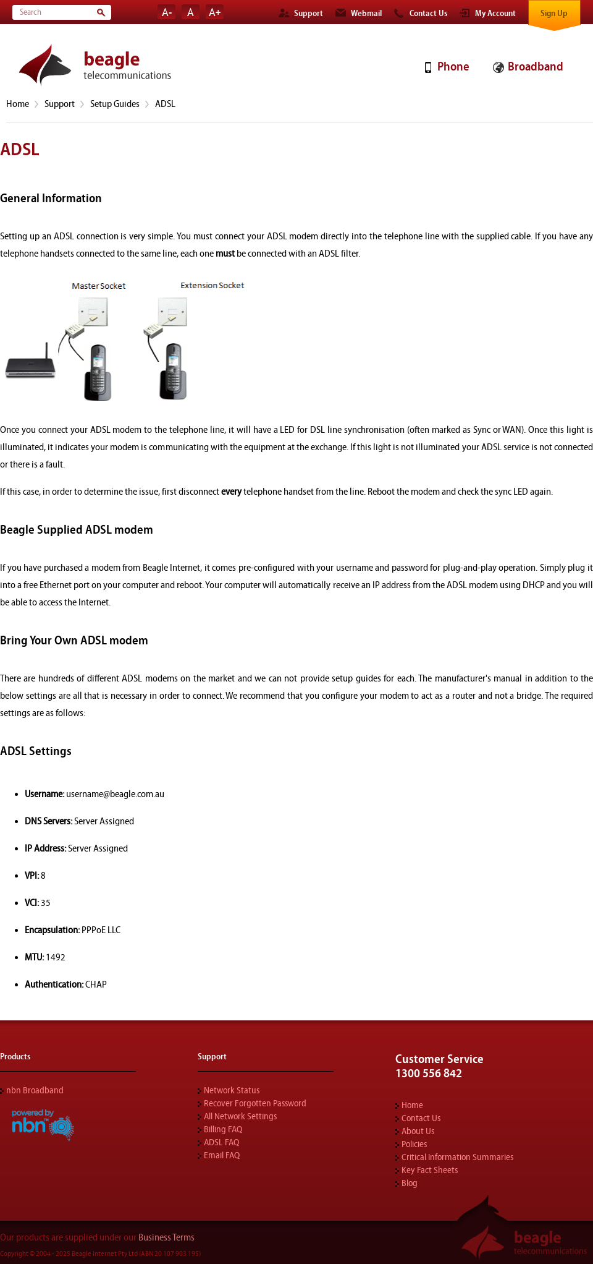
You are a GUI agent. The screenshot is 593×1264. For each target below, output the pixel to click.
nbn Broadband (35, 1090)
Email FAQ (222, 1155)
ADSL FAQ (221, 1142)
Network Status (231, 1090)
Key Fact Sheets (430, 1170)
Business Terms (166, 1237)
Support (308, 14)
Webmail (366, 14)
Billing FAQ (223, 1129)
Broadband (535, 66)
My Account (495, 14)
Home (17, 103)
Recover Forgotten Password (255, 1103)
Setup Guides (115, 103)
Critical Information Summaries (457, 1157)
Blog (410, 1183)
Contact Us (428, 14)
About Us (418, 1131)
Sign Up (554, 14)
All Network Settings (240, 1116)
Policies (414, 1144)
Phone (453, 66)
